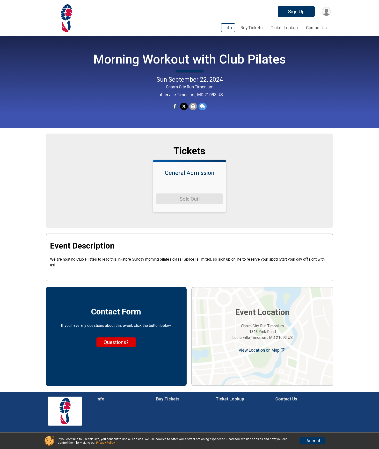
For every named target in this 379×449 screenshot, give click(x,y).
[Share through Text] (202, 106)
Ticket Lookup (284, 27)
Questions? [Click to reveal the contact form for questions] (116, 342)
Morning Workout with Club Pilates (189, 59)
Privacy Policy (105, 442)
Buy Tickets (252, 27)
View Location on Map (261, 350)
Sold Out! (190, 199)
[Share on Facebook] (175, 106)
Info (228, 27)
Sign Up (296, 11)
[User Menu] (326, 11)
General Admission (189, 173)
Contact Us (316, 27)
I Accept (312, 440)
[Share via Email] (193, 106)
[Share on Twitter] (184, 106)
